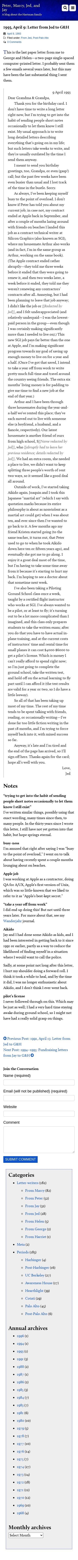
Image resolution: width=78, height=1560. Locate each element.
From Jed (26, 37)
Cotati (30, 1298)
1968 (20, 1513)
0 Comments (14, 42)
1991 (20, 1359)
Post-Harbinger (37, 1267)
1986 (20, 1382)
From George (35, 1229)
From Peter (34, 1198)
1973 (20, 1474)
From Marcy (35, 1190)
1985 (20, 1389)
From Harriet (35, 1236)
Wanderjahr (12, 921)
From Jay (32, 1206)
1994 (20, 1343)
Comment (11, 1122)
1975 (20, 1459)
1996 (20, 1336)
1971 (20, 1490)
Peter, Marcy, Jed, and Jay (21, 7)
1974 (20, 1466)
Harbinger (33, 1260)
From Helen (34, 1221)
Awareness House (38, 1283)
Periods (23, 1252)
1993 (20, 1351)
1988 (20, 1366)
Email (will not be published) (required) (35, 1091)
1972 (20, 1482)
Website (10, 1107)
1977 (20, 1443)
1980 (20, 1420)
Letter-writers (27, 1183)
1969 (20, 1505)
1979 (20, 1428)
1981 (20, 1413)
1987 (20, 1374)
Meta (21, 1244)
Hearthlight (34, 1290)
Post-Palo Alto (40, 37)
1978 (20, 1436)
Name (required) (17, 1076)
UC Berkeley (34, 1275)
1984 (20, 1397)
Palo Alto (32, 1306)
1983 (20, 1405)
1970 (20, 1497)
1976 (20, 1451)
